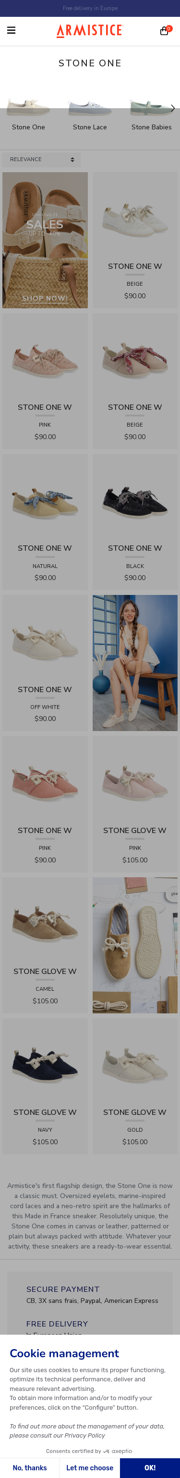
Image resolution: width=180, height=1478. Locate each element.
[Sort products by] (41, 159)
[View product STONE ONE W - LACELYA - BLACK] (135, 496)
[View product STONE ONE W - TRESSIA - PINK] (45, 778)
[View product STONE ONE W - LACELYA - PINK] (45, 355)
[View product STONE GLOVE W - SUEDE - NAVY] (45, 1060)
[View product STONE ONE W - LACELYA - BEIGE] (135, 214)
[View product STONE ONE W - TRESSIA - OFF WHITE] (45, 637)
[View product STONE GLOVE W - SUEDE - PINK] (135, 778)
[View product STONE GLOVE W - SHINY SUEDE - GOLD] (135, 1060)
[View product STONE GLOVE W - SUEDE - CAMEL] (45, 919)
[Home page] (90, 31)
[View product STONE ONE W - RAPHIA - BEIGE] (135, 355)
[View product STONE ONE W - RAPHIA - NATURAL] (45, 496)
